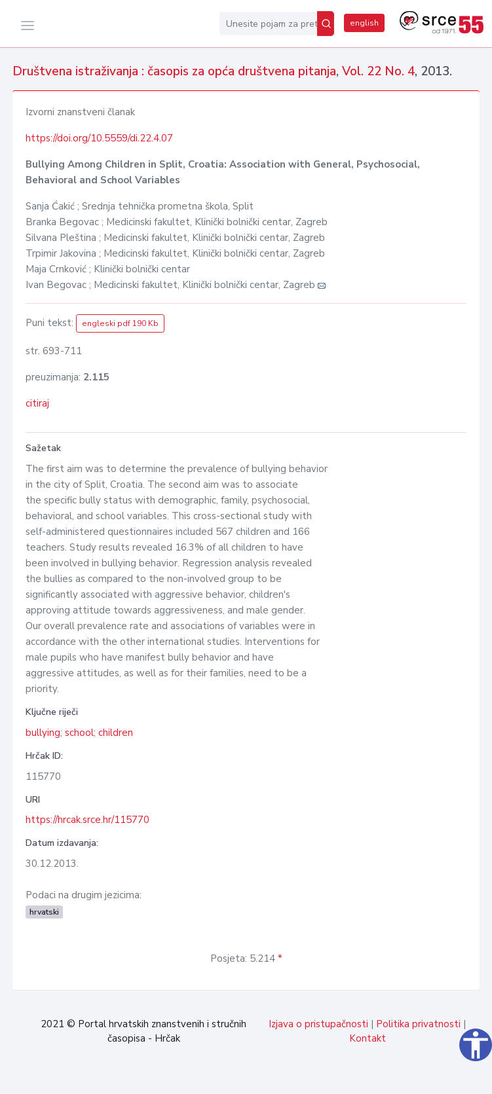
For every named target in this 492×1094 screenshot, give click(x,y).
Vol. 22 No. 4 (378, 71)
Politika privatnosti (418, 1023)
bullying (43, 732)
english (364, 23)
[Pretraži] (325, 23)
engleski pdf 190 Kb (120, 323)
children (115, 732)
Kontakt (367, 1038)
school (79, 732)
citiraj (37, 403)
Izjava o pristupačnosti (318, 1023)
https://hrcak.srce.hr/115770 (87, 819)
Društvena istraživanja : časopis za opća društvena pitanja (174, 71)
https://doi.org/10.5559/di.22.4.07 (99, 138)
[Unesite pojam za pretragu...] (268, 23)
